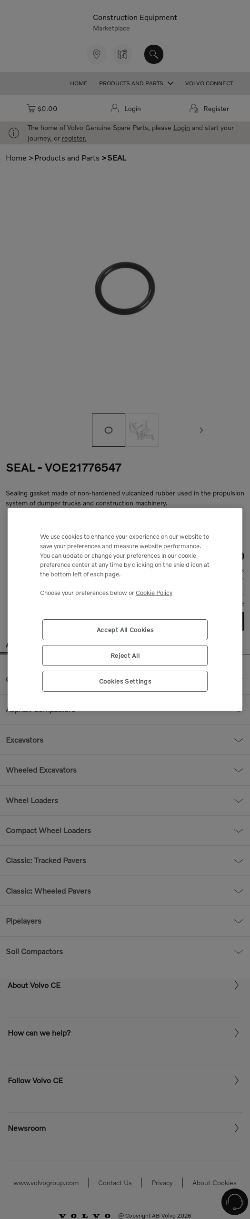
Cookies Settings (125, 681)
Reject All (125, 655)
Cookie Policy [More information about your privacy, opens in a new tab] (154, 592)
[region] (125, 609)
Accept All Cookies (125, 630)
